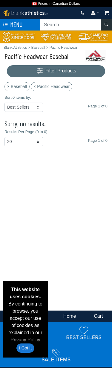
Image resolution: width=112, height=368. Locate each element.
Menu (12, 25)
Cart (98, 316)
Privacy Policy (25, 339)
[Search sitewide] (70, 25)
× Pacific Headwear (51, 86)
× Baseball (17, 86)
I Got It (25, 348)
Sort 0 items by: (17, 97)
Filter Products (56, 71)
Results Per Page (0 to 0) (25, 132)
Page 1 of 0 (98, 140)
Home (69, 316)
